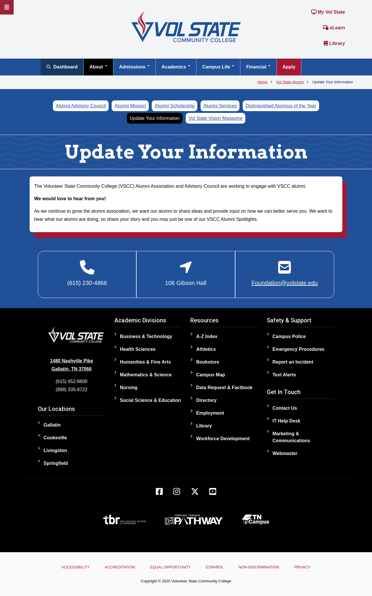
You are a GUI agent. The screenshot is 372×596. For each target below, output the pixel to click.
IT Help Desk (287, 420)
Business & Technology (146, 336)
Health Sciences (138, 349)
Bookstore (207, 362)
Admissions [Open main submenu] (134, 66)
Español (214, 567)
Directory (206, 400)
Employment (210, 413)
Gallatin (52, 424)
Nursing (128, 387)
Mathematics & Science (146, 374)
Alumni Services (220, 105)
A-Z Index (206, 336)
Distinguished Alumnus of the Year (281, 105)
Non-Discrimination (259, 567)
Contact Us (285, 408)
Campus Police (289, 336)
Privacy (302, 567)
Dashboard (62, 66)
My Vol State (328, 12)
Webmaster (285, 453)
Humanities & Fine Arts (145, 362)
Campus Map (210, 374)
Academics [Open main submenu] (176, 66)
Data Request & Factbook (224, 387)
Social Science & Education (150, 400)
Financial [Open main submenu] (258, 66)
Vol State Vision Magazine (216, 118)
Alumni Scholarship (174, 105)
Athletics (206, 349)
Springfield (56, 463)
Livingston (55, 450)
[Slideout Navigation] (7, 7)
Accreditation (120, 567)
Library (334, 43)
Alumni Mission (130, 105)
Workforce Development (223, 438)
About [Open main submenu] (98, 66)
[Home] (186, 26)
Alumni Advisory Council (81, 105)
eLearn (334, 27)
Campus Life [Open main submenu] (218, 66)
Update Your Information (155, 118)
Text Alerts (284, 374)
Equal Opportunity (170, 567)
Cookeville (55, 437)
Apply (288, 66)
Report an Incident (293, 362)
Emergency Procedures (299, 349)
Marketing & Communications (291, 437)
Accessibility (76, 567)
